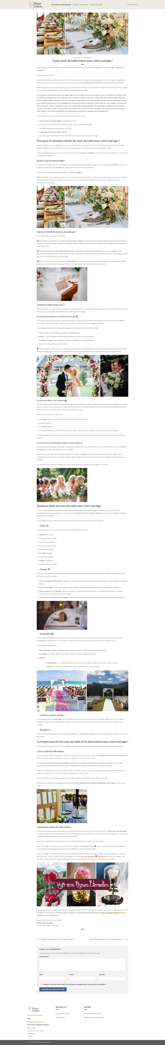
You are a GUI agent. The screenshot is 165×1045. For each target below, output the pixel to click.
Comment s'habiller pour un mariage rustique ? (55, 939)
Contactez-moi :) (132, 4)
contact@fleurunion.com (36, 1022)
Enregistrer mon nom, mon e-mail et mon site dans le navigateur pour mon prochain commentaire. (74, 984)
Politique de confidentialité (94, 1017)
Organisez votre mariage (61, 5)
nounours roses (56, 849)
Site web (102, 974)
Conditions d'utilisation (92, 1013)
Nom (41, 974)
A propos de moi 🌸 (63, 1013)
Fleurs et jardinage (80, 5)
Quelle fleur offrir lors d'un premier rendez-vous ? (108, 939)
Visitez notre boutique (45, 923)
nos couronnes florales (109, 913)
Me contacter (60, 1017)
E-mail (71, 974)
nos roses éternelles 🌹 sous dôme (93, 856)
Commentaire (44, 956)
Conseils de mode (96, 5)
